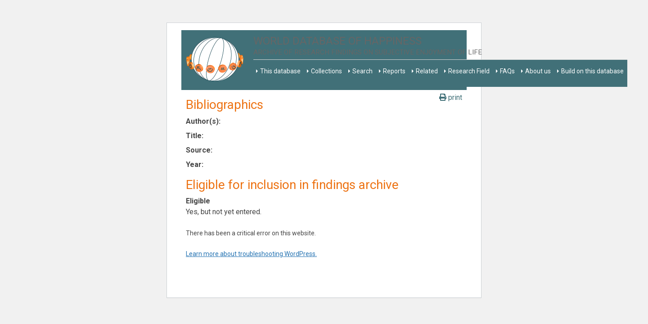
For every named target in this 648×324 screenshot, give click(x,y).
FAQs (507, 71)
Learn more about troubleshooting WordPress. (251, 253)
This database (280, 71)
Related (427, 71)
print (450, 97)
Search (362, 71)
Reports (394, 71)
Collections (326, 71)
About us (538, 71)
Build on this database (592, 71)
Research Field (469, 71)
